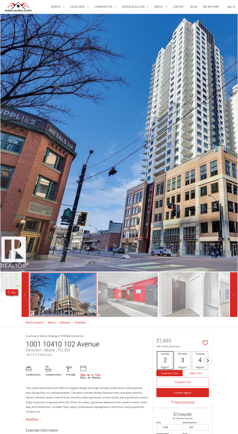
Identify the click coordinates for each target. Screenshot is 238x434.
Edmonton (65, 322)
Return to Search (34, 322)
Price (158, 422)
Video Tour (195, 373)
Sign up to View (90, 374)
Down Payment (190, 422)
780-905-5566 (211, 6)
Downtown (80, 322)
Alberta (51, 322)
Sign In (231, 6)
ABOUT (158, 6)
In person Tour (169, 373)
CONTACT (179, 6)
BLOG (193, 6)
